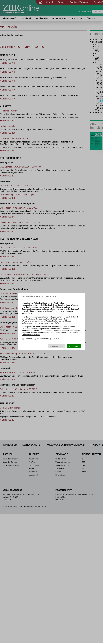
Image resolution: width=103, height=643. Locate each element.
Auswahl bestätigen (57, 346)
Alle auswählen (74, 346)
